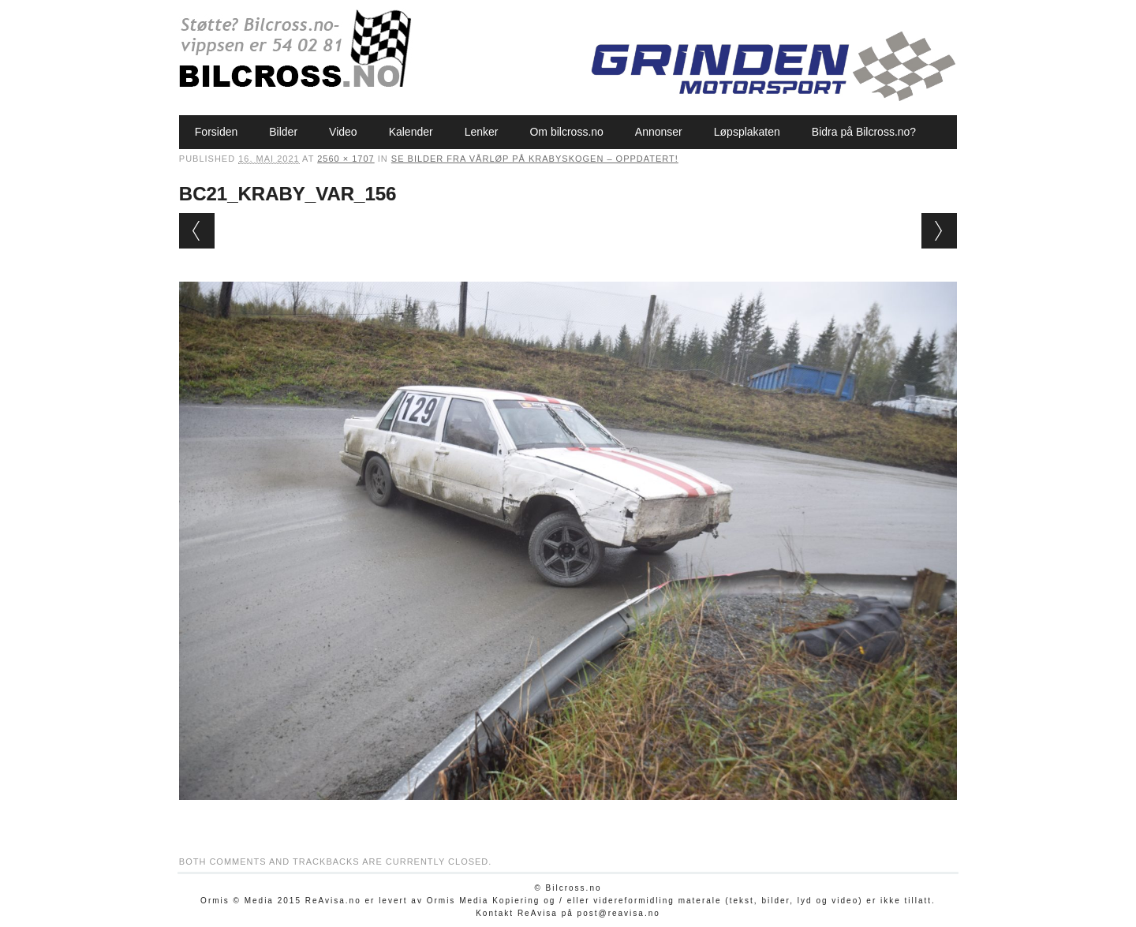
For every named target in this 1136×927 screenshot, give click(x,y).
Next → (939, 231)
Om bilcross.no (566, 131)
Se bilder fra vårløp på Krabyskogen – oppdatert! (534, 158)
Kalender (411, 131)
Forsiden (216, 131)
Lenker (482, 131)
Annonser (658, 131)
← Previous (197, 231)
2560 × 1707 (345, 158)
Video (343, 131)
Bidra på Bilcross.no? (864, 131)
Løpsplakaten (747, 131)
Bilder (283, 131)
